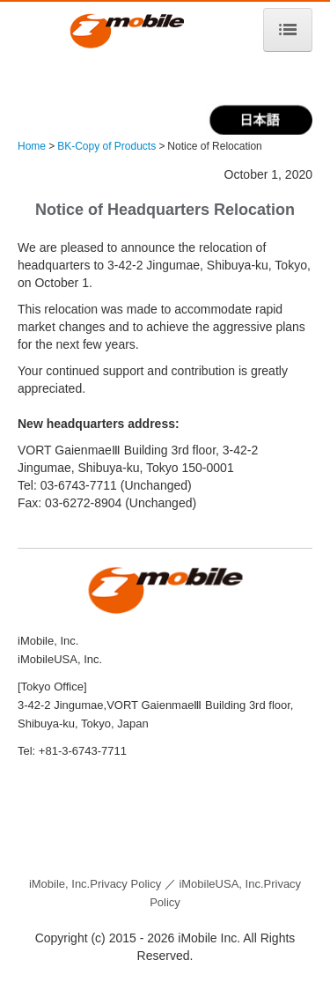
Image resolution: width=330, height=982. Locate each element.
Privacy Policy (95, 883)
